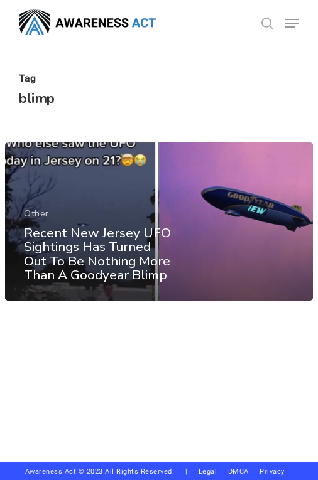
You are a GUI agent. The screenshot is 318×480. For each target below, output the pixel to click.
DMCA (238, 471)
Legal (208, 471)
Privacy (276, 471)
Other (36, 214)
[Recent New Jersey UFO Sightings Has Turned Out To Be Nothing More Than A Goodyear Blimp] (159, 221)
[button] (292, 23)
